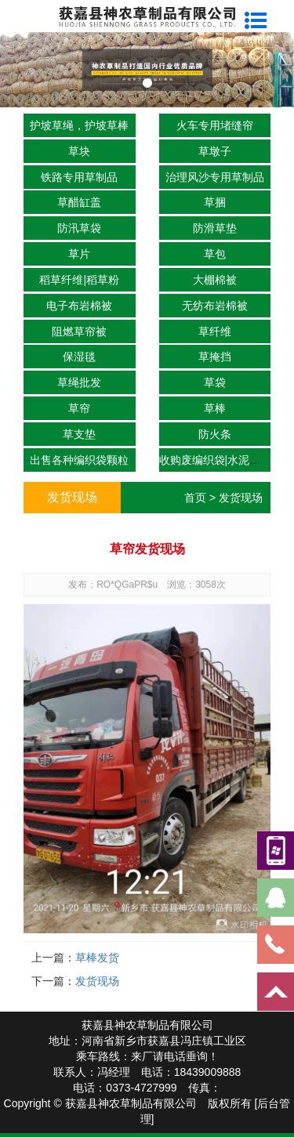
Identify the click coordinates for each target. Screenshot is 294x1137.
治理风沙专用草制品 (214, 177)
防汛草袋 (79, 228)
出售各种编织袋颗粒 (79, 460)
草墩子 (214, 151)
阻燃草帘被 (79, 331)
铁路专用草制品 (79, 177)
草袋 (215, 382)
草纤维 (214, 331)
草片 (79, 254)
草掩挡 (214, 356)
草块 (79, 151)
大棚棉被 (215, 279)
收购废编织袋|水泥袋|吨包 (222, 460)
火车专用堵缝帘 (214, 125)
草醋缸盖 (79, 202)
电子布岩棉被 (79, 305)
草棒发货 (97, 957)
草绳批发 (79, 382)
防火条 (214, 434)
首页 (195, 497)
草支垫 (79, 434)
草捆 (215, 202)
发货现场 (241, 497)
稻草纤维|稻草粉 (79, 279)
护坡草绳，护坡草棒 (79, 125)
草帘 (79, 408)
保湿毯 (79, 356)
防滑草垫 (215, 228)
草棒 (215, 408)
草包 (215, 254)
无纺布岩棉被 (215, 305)
